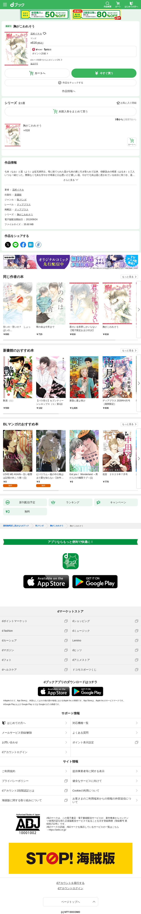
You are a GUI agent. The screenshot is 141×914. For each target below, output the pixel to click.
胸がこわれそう (32, 109)
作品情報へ (68, 75)
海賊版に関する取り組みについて (22, 784)
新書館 (18, 178)
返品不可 (34, 43)
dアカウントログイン (14, 736)
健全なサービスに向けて (87, 764)
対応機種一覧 (80, 706)
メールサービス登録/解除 (17, 716)
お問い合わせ (10, 726)
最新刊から (130, 103)
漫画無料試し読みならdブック (16, 510)
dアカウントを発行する (71, 866)
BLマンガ (22, 183)
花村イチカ (36, 33)
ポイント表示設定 (83, 726)
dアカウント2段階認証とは (18, 774)
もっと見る (128, 260)
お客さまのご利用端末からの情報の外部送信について (101, 784)
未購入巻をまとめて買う (73, 95)
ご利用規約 (8, 755)
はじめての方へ (14, 707)
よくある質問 (80, 716)
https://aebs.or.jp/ (57, 813)
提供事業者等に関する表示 (88, 755)
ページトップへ (70, 885)
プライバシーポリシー (15, 764)
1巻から (119, 103)
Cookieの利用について (86, 774)
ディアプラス (24, 188)
